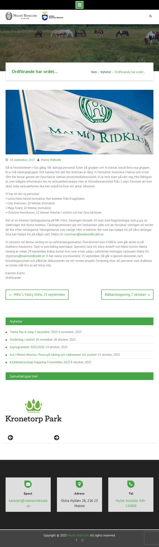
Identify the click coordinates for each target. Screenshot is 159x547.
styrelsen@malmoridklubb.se (84, 234)
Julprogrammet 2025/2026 (27, 347)
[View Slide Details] (33, 411)
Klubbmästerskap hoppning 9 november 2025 (40, 362)
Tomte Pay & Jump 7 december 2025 (34, 332)
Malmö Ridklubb (51, 160)
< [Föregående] (11, 438)
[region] (33, 411)
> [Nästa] (56, 438)
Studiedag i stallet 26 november (31, 339)
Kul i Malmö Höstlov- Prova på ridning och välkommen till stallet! (53, 355)
